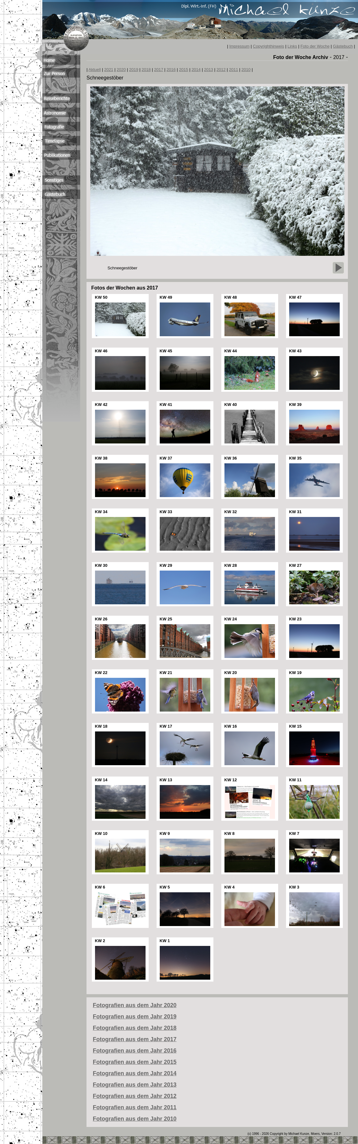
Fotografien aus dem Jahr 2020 (134, 1005)
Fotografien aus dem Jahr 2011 (134, 1107)
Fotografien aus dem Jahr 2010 (134, 1119)
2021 (108, 69)
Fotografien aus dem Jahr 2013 (134, 1085)
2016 (171, 69)
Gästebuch (343, 46)
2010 (246, 69)
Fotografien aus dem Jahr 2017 (134, 1039)
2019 (133, 69)
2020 (121, 69)
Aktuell (94, 69)
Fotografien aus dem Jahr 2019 (134, 1016)
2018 (146, 69)
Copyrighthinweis (268, 46)
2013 (208, 69)
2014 (196, 69)
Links (292, 46)
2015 (183, 69)
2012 (221, 69)
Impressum (239, 46)
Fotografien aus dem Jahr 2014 (134, 1073)
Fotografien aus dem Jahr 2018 (134, 1028)
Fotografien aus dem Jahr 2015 (134, 1062)
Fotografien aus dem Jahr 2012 (134, 1096)
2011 (233, 69)
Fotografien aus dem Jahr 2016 (134, 1050)
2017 (158, 69)
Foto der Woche (315, 46)
